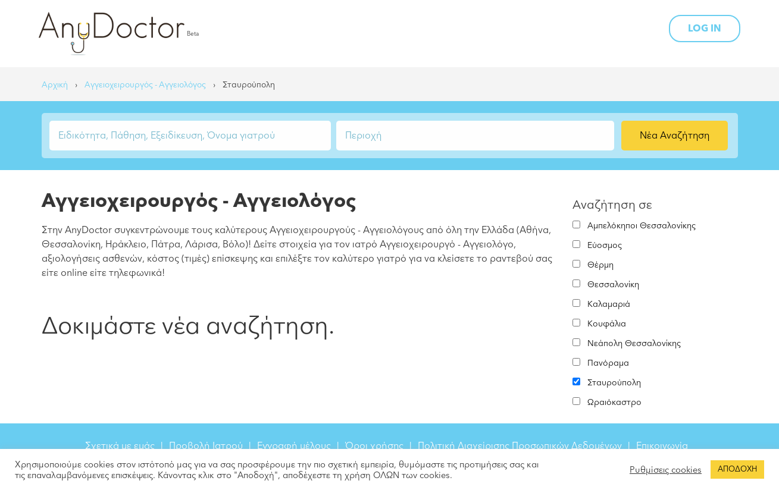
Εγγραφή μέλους (294, 446)
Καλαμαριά (608, 304)
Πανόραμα (608, 363)
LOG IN (704, 28)
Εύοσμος (604, 245)
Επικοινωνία (662, 446)
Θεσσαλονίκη (613, 284)
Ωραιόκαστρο (614, 402)
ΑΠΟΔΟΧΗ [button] (737, 469)
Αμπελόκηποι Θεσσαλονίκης (641, 225)
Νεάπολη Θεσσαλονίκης (634, 343)
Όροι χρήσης (374, 446)
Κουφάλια (606, 323)
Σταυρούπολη (614, 382)
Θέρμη (600, 265)
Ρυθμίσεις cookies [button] (666, 469)
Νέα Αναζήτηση (674, 135)
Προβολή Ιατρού (206, 446)
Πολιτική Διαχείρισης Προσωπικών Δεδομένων (520, 446)
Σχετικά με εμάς (120, 446)
